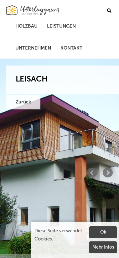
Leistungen (61, 26)
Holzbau (26, 26)
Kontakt (71, 48)
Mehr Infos (103, 247)
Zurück (23, 102)
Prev (92, 173)
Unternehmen (33, 48)
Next (108, 173)
